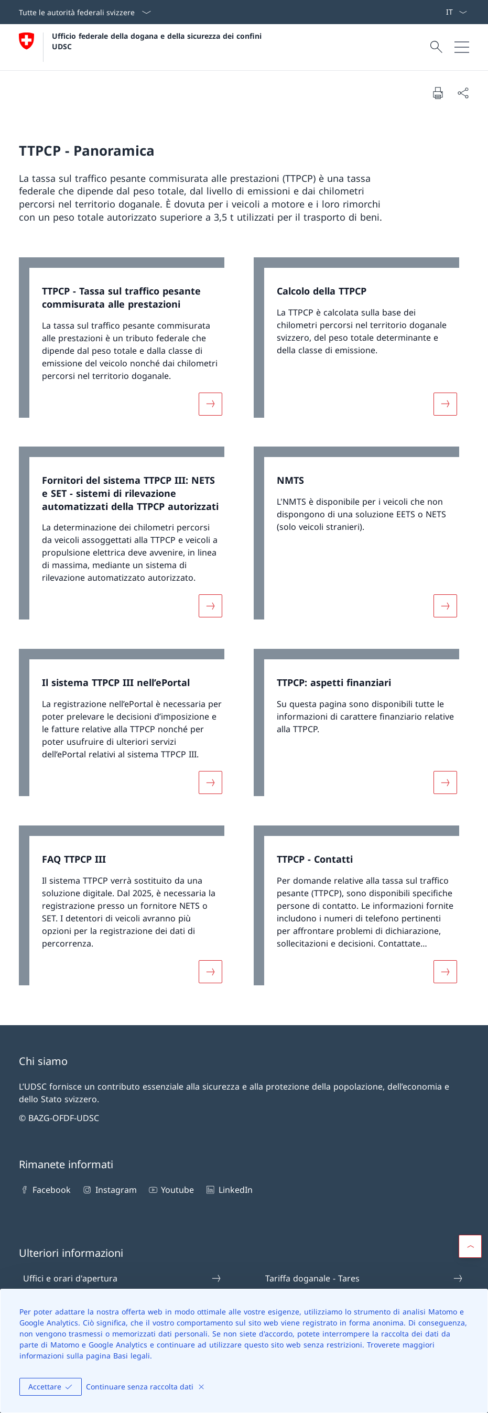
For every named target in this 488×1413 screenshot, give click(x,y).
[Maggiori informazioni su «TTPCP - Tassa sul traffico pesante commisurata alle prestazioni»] (210, 403)
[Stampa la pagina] (437, 92)
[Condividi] (462, 92)
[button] (470, 1246)
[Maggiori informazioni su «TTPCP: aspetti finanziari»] (445, 782)
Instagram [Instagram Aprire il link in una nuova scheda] (108, 1189)
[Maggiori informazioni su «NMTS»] (445, 605)
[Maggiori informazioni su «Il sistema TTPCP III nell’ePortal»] (210, 782)
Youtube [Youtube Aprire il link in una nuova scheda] (170, 1189)
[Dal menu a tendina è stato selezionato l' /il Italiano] (456, 12)
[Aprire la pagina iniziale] (141, 47)
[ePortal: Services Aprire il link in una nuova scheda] (441, 12)
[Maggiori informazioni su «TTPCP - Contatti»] (445, 971)
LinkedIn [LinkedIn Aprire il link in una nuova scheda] (228, 1189)
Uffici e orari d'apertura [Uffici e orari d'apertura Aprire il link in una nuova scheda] (122, 1278)
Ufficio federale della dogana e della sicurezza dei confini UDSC (158, 41)
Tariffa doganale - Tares (364, 1278)
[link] (127, 342)
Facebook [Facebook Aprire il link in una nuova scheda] (45, 1189)
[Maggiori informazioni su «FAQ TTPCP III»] (210, 971)
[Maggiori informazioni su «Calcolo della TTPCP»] (445, 403)
